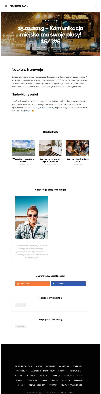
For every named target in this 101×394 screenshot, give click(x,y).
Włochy (54, 380)
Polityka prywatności (72, 385)
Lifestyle (50, 366)
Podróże (62, 371)
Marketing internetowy (43, 371)
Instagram (21, 371)
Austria (53, 385)
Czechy (18, 375)
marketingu (25, 110)
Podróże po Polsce (73, 375)
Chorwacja (75, 371)
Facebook (77, 366)
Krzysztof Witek (66, 393)
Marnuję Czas (44, 48)
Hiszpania (44, 375)
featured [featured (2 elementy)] (21, 305)
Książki (21, 385)
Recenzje (66, 380)
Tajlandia (32, 380)
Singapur (19, 380)
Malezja (56, 375)
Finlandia (30, 375)
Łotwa (44, 380)
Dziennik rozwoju (50, 21)
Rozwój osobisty (37, 385)
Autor (39, 366)
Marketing (64, 366)
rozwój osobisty (46, 107)
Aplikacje (78, 380)
